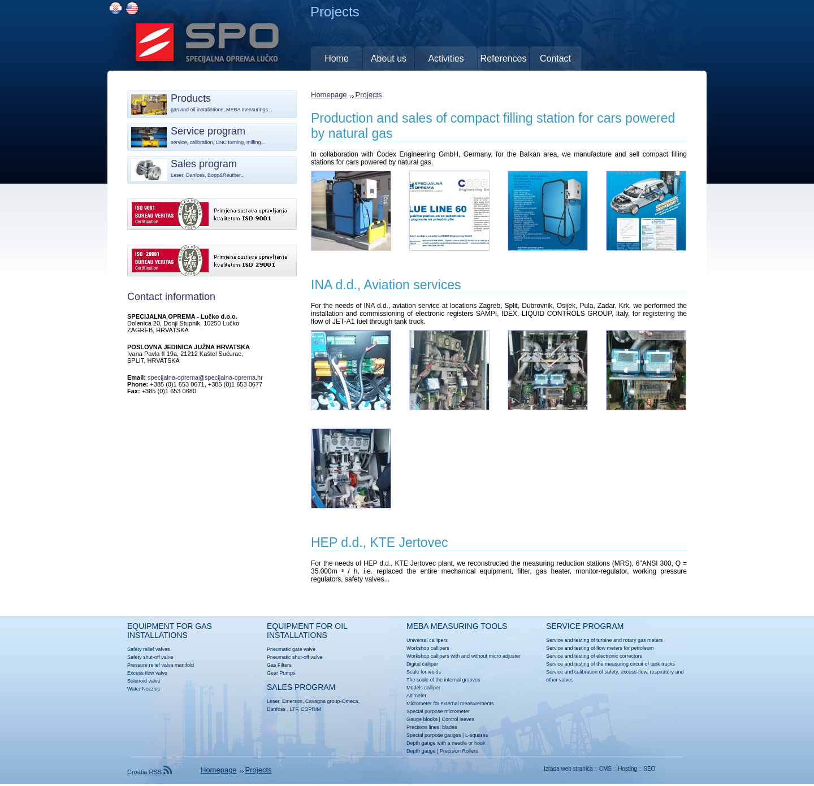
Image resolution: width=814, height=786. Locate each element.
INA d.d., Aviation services (386, 284)
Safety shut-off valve (150, 657)
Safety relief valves (148, 649)
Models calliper (423, 688)
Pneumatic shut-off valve (294, 657)
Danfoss (276, 709)
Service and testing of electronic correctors (594, 656)
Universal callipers (427, 640)
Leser (273, 701)
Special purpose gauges (433, 735)
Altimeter (416, 695)
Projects (369, 94)
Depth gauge (421, 751)
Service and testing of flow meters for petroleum (600, 648)
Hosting (627, 769)
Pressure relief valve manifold (160, 665)
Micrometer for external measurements (450, 703)
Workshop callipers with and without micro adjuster (463, 656)
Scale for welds (423, 672)
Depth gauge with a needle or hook (446, 743)
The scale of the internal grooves (443, 680)
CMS (605, 769)
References (503, 58)
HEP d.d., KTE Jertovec (379, 542)
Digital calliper (422, 664)
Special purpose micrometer (438, 711)
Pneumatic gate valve (291, 649)
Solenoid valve (144, 681)
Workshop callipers (427, 648)
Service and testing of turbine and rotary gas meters (604, 640)
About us (388, 58)
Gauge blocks (422, 719)
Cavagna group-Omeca (331, 701)
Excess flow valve (147, 673)
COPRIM (311, 709)
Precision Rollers (459, 751)
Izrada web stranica (568, 769)
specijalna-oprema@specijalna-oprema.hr (205, 377)
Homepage (329, 94)
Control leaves (457, 719)
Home (336, 58)
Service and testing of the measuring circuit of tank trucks (610, 664)
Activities (446, 58)
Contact (555, 58)
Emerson (292, 701)
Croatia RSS (149, 771)
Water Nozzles (143, 689)
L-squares (476, 735)
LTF (294, 709)
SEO (649, 769)
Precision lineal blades (431, 727)
